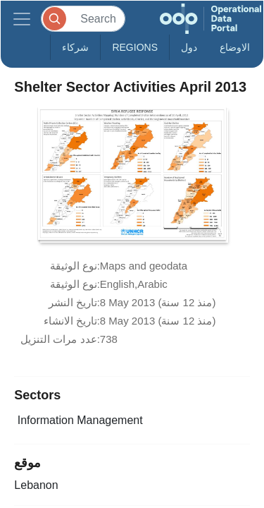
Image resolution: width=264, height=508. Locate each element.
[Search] (83, 19)
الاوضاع (235, 47)
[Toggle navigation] (22, 19)
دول (189, 47)
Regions (135, 47)
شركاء (75, 47)
